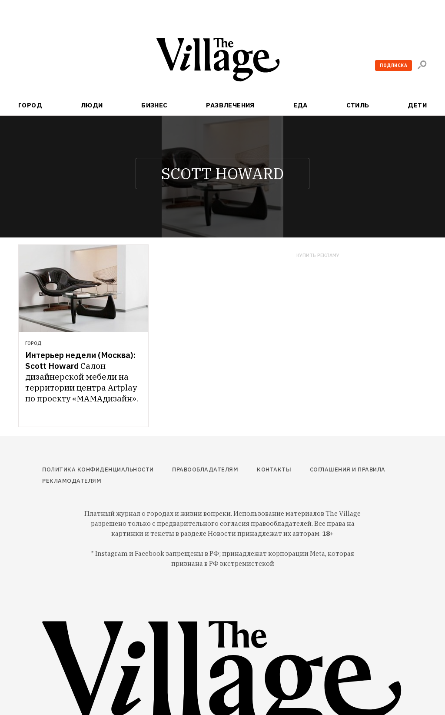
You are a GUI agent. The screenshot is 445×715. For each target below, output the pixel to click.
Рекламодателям (71, 480)
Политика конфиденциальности (98, 469)
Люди (92, 105)
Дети (417, 105)
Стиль (357, 105)
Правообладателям (205, 469)
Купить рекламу (317, 255)
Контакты (274, 469)
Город (30, 105)
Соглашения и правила (347, 469)
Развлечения (230, 105)
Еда (300, 105)
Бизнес (154, 105)
